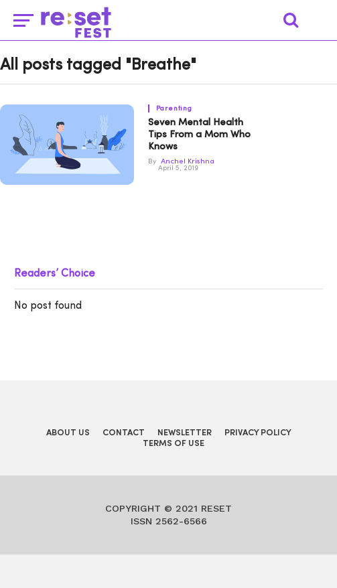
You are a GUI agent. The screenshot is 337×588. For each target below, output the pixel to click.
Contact (124, 433)
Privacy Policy (257, 433)
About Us (68, 433)
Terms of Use (173, 443)
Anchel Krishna (187, 161)
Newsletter (184, 433)
